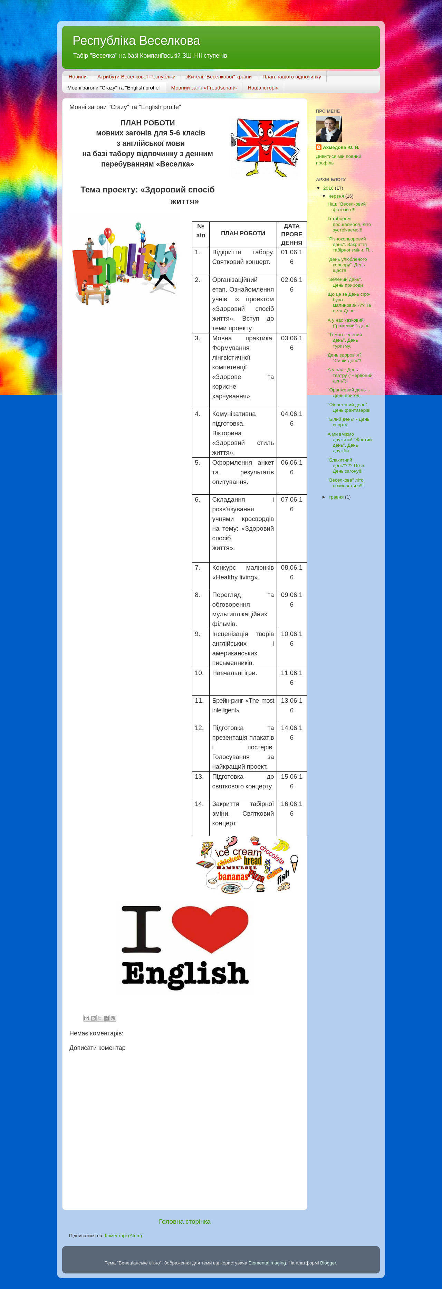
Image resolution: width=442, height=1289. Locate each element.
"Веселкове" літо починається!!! (346, 482)
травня (337, 497)
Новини (78, 76)
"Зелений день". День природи (345, 282)
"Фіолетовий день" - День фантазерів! (349, 407)
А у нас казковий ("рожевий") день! (349, 322)
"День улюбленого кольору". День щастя (347, 265)
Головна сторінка (185, 1221)
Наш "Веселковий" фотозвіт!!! (347, 206)
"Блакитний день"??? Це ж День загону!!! (346, 465)
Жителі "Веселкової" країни (219, 76)
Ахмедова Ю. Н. (341, 147)
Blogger (328, 1263)
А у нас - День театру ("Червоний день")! (350, 375)
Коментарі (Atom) (123, 1235)
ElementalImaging (267, 1263)
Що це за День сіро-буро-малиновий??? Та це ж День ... (349, 303)
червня (337, 196)
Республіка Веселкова (136, 41)
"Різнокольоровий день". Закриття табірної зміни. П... (350, 244)
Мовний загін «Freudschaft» (204, 88)
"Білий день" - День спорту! (348, 422)
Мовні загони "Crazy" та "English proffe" (114, 88)
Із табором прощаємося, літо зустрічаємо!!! (349, 224)
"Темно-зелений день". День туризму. (345, 340)
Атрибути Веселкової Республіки (136, 76)
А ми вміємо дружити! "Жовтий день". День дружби (350, 443)
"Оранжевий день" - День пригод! (349, 392)
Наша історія (263, 88)
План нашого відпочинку (291, 76)
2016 (329, 188)
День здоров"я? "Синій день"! (345, 357)
